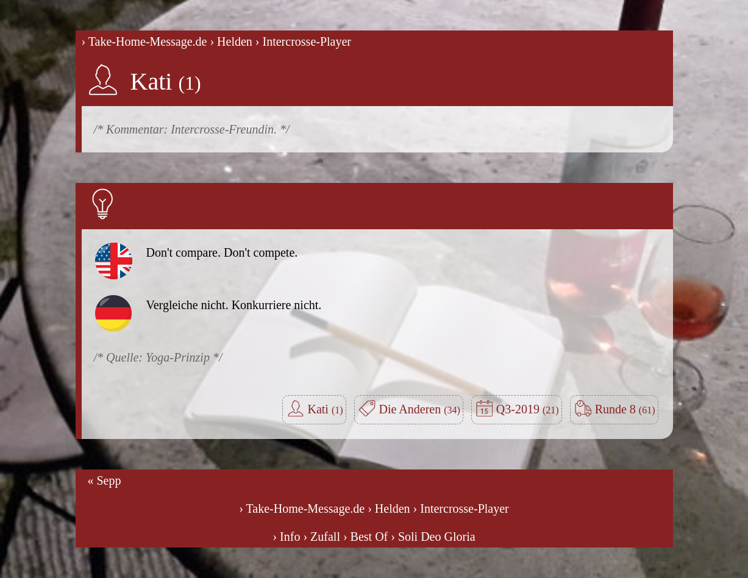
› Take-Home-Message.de (144, 41)
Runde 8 (625, 409)
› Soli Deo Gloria (433, 536)
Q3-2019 (527, 409)
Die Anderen (419, 409)
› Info (286, 536)
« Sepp (104, 480)
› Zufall (321, 536)
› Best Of (365, 536)
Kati (165, 81)
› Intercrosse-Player (303, 41)
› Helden (231, 41)
